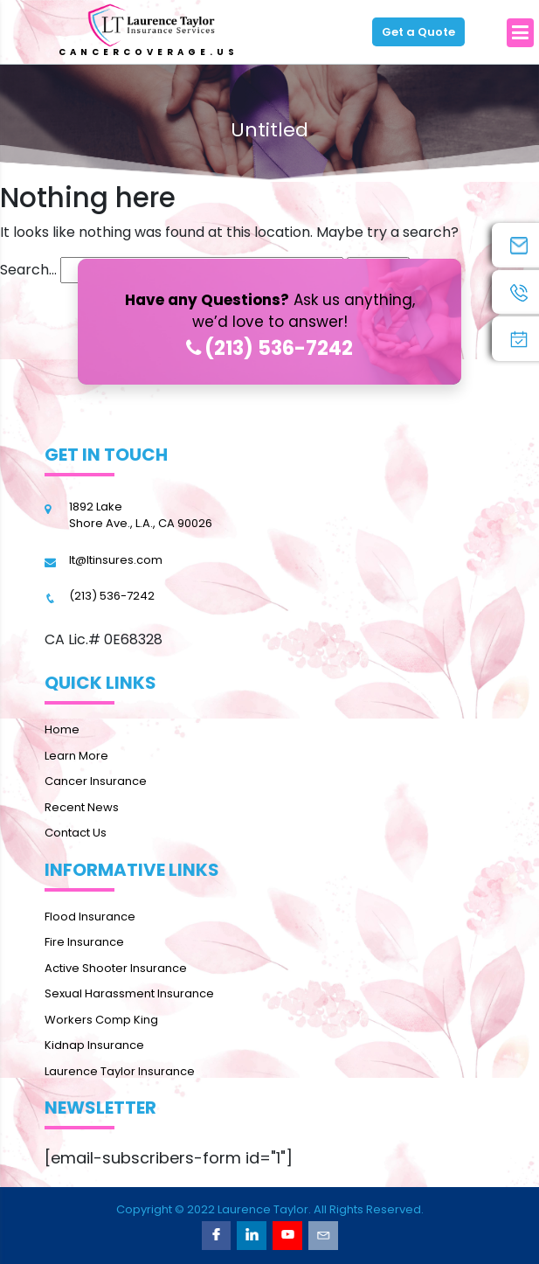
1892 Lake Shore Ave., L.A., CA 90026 (140, 515)
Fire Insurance (84, 942)
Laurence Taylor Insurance (120, 1071)
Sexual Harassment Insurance (129, 993)
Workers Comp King (101, 1019)
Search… (28, 270)
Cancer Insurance (96, 781)
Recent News (82, 807)
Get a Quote (418, 32)
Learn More (76, 755)
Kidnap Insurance (94, 1045)
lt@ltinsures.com (115, 560)
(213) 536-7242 (269, 348)
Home (62, 729)
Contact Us (76, 832)
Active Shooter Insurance (116, 968)
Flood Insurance (90, 916)
